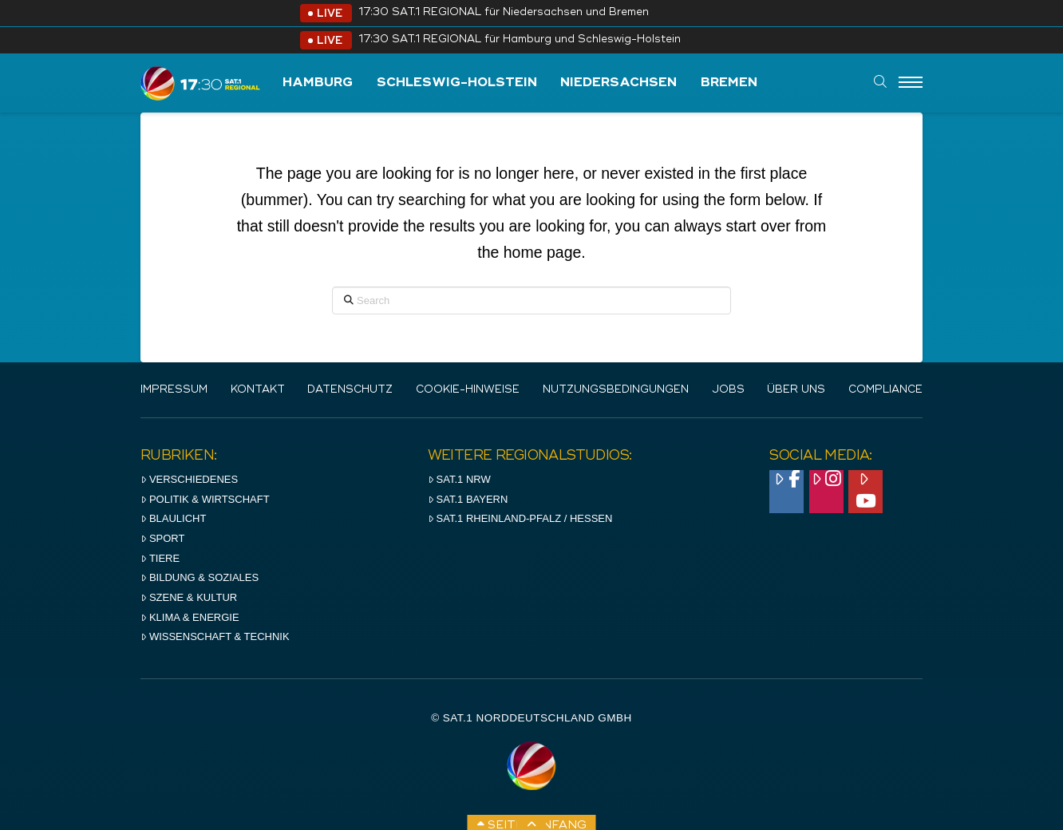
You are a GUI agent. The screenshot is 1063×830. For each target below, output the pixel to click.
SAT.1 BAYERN (468, 499)
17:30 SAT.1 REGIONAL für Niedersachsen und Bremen (503, 12)
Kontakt (258, 390)
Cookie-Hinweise (468, 390)
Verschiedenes (189, 479)
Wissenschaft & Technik (215, 636)
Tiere (160, 558)
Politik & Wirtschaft (205, 499)
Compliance (885, 390)
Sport (162, 538)
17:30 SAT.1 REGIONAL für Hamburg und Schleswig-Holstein (519, 39)
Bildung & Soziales (199, 577)
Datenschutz (350, 390)
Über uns (796, 390)
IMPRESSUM (173, 390)
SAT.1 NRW (459, 479)
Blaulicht (173, 518)
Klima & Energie (189, 617)
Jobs (728, 390)
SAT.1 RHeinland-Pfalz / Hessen (520, 518)
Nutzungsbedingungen (616, 390)
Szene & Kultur (188, 597)
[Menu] (911, 83)
